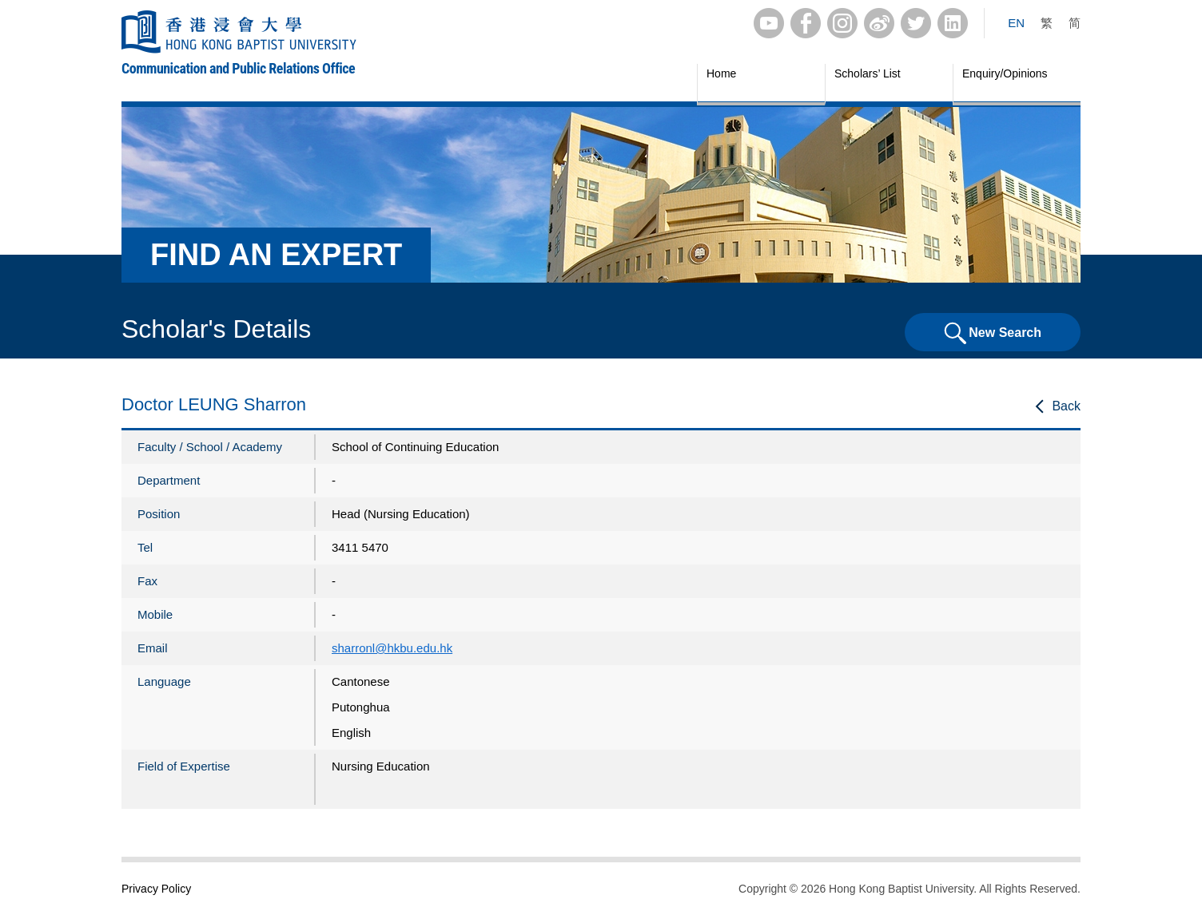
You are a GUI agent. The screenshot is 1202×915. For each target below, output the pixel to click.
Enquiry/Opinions (1005, 73)
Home (721, 73)
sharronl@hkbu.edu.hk (392, 648)
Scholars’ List (867, 73)
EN (1016, 23)
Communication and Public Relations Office (238, 68)
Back (1066, 406)
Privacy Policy (156, 888)
